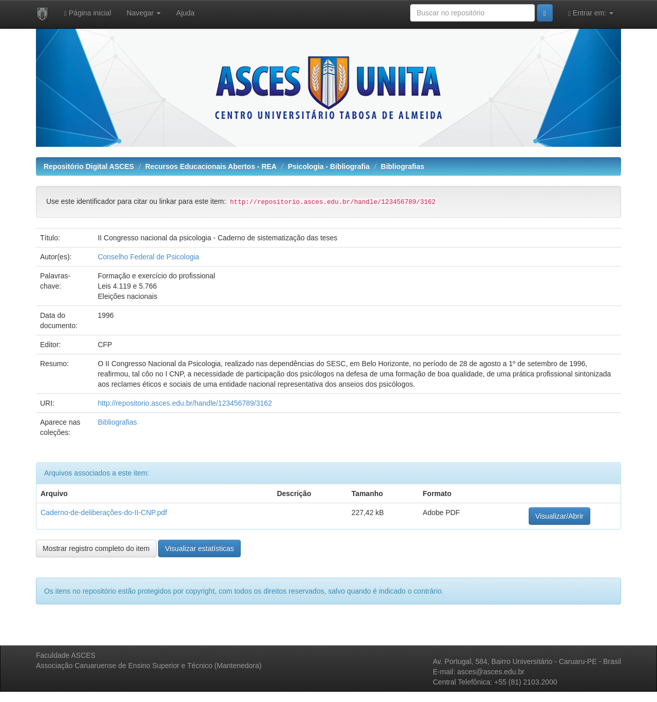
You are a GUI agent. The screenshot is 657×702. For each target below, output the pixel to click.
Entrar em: (590, 13)
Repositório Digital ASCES (89, 166)
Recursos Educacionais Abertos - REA (211, 166)
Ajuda (185, 13)
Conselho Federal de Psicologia (148, 257)
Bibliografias (402, 166)
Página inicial (87, 13)
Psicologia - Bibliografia (329, 166)
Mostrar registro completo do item (96, 548)
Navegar (144, 13)
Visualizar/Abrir (559, 516)
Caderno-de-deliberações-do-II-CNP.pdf (104, 512)
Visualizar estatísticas (199, 548)
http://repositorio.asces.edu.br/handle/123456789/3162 (185, 403)
